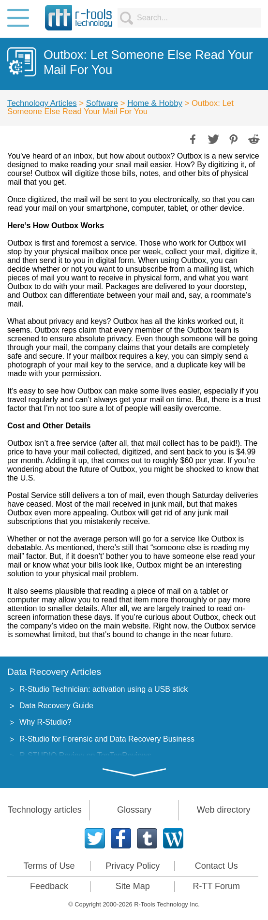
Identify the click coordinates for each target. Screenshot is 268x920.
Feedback (49, 886)
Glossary (134, 810)
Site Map (133, 886)
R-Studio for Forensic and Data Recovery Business (106, 739)
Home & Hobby (154, 103)
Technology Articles (42, 103)
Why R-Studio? (45, 722)
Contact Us (216, 866)
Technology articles (45, 810)
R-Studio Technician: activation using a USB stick (103, 689)
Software (102, 103)
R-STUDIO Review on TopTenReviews (85, 755)
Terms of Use (48, 866)
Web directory (224, 810)
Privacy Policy (132, 866)
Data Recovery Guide (56, 705)
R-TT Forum (216, 886)
